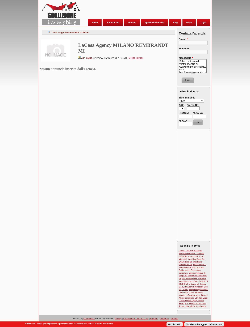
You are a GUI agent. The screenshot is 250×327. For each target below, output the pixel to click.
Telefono (184, 48)
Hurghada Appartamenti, (198, 290)
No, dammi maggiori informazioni (204, 324)
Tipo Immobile (187, 97)
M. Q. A (183, 120)
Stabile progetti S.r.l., (187, 270)
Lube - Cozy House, (186, 292)
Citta (181, 105)
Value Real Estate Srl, (196, 259)
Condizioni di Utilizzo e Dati (135, 318)
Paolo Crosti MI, (200, 281)
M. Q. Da (198, 112)
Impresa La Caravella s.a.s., (190, 295)
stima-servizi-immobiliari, (193, 287)
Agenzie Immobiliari (154, 22)
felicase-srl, (199, 292)
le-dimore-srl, (194, 284)
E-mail (183, 39)
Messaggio (186, 58)
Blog (175, 22)
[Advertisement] (145, 10)
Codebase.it (89, 318)
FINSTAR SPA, (198, 267)
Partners (154, 318)
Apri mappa (86, 58)
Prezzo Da (192, 105)
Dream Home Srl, (185, 262)
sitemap (174, 318)
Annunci (132, 22)
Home (95, 22)
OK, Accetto (174, 324)
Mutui (189, 22)
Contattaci (164, 318)
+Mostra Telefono (135, 58)
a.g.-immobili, (193, 256)
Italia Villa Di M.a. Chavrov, (196, 306)
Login (203, 22)
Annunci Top (112, 22)
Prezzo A (184, 112)
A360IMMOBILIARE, (190, 278)
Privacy (118, 318)
